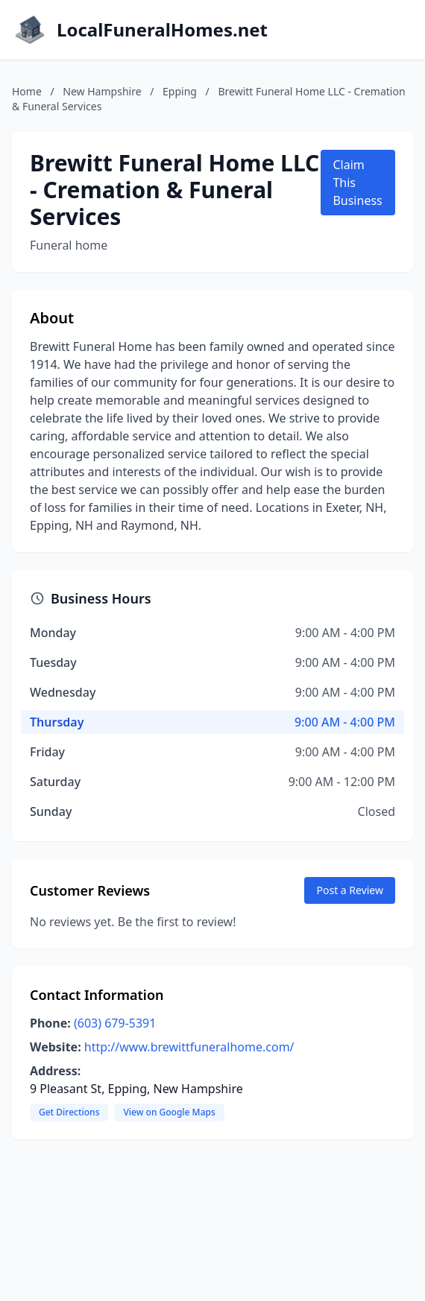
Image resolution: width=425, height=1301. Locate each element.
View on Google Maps (169, 1112)
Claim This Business (357, 182)
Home (27, 91)
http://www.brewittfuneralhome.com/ (189, 1047)
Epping (180, 91)
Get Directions (69, 1112)
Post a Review (349, 890)
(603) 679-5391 (115, 1023)
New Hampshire (102, 91)
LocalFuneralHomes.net (162, 30)
